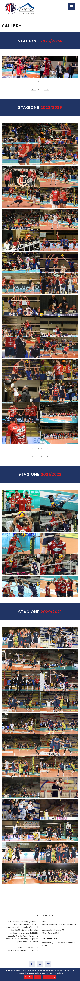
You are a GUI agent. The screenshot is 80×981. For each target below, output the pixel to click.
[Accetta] (77, 974)
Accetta (28, 977)
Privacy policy (49, 977)
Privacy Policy (47, 942)
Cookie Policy (60, 942)
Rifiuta (37, 977)
